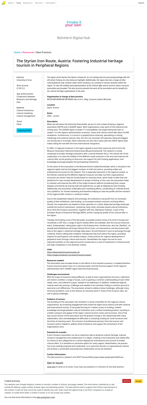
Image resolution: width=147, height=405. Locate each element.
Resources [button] (27, 3)
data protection (43, 397)
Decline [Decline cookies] (126, 381)
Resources (28, 52)
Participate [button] (50, 3)
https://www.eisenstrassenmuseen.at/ (63, 252)
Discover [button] (38, 3)
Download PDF (24, 130)
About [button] (10, 3)
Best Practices (43, 52)
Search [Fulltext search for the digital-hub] (141, 3)
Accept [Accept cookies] (138, 381)
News (19, 3)
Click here (51, 367)
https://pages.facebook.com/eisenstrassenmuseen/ (69, 255)
